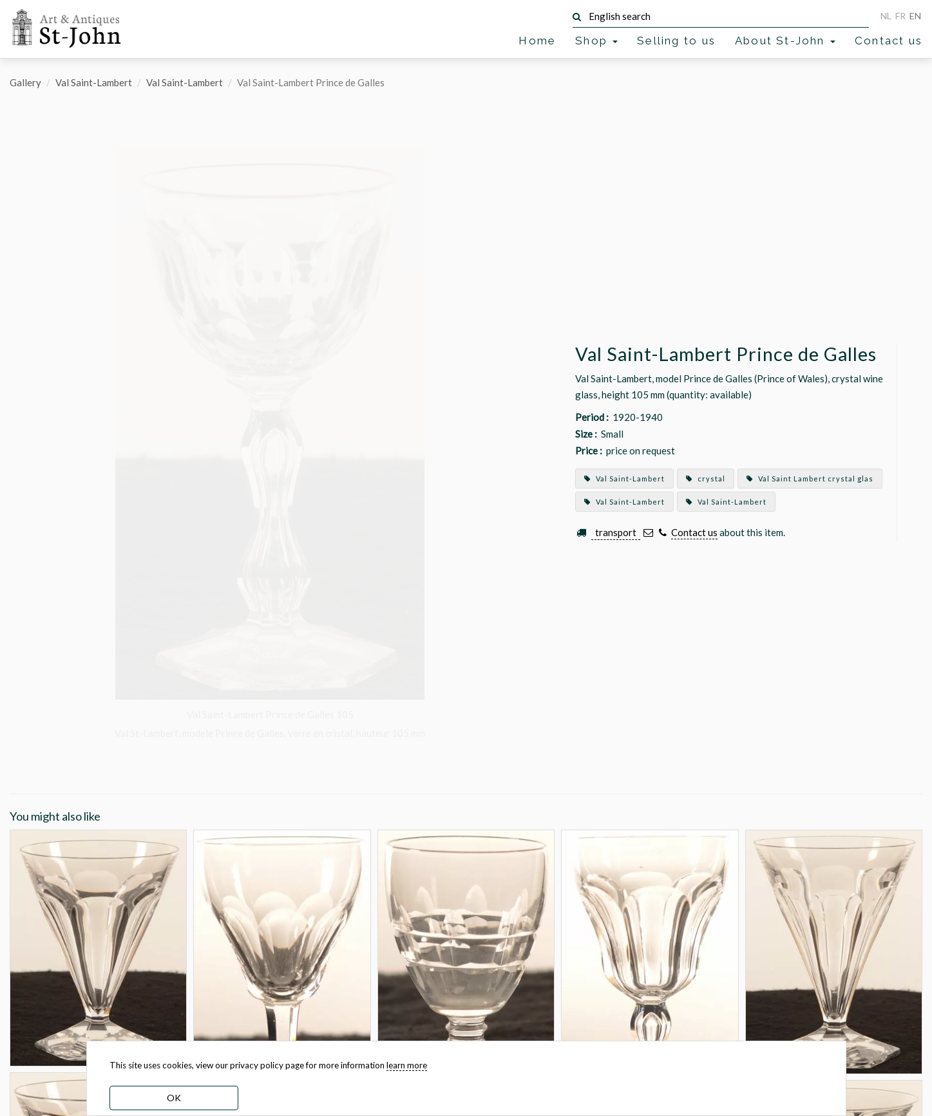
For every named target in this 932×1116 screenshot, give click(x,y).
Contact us (888, 40)
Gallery (25, 82)
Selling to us (676, 40)
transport (615, 532)
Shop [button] (596, 40)
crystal (705, 478)
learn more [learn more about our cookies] (406, 1065)
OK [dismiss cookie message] (174, 1097)
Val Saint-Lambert (93, 82)
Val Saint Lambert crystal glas (810, 478)
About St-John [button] (785, 40)
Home (537, 40)
